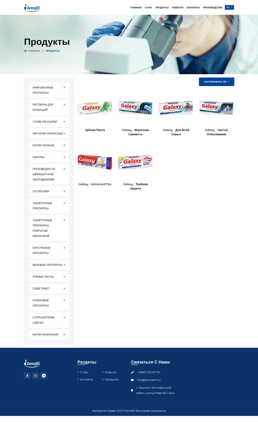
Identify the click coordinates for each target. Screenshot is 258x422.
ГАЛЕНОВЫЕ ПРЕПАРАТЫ (41, 303)
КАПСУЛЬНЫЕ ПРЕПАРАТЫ (42, 250)
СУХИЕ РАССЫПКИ (45, 121)
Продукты (162, 7)
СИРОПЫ (38, 157)
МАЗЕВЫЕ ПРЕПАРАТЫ (48, 265)
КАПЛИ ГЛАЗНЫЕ (43, 145)
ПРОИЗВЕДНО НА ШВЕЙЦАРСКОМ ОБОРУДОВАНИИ (44, 174)
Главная (136, 7)
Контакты (193, 7)
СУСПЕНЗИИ (41, 191)
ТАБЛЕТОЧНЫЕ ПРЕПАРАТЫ (42, 205)
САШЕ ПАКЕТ (41, 288)
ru (229, 7)
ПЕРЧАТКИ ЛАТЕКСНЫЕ (48, 133)
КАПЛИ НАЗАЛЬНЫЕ (45, 334)
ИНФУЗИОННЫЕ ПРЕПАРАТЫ (43, 90)
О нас (148, 7)
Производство (212, 7)
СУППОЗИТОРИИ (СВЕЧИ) (43, 320)
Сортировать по (215, 81)
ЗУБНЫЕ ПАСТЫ (43, 276)
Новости (177, 7)
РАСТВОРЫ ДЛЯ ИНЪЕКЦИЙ (43, 107)
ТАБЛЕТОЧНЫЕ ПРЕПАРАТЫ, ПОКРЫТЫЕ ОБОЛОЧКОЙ (42, 228)
